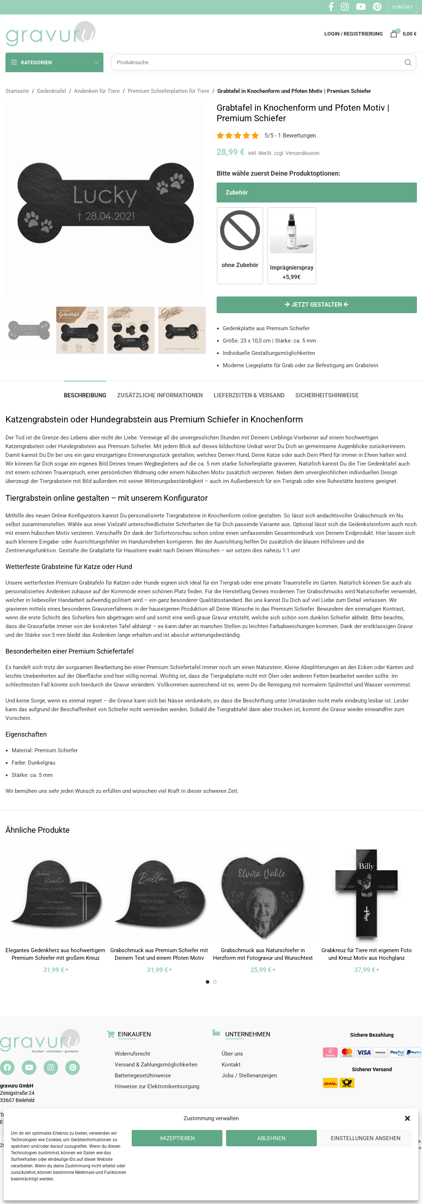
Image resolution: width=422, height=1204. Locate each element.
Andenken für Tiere (97, 91)
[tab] (85, 392)
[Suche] (264, 62)
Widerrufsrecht (132, 1054)
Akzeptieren (177, 1138)
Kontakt (231, 1064)
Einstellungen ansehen (366, 1138)
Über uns (232, 1054)
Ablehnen (271, 1138)
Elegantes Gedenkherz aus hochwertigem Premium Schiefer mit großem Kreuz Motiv (55, 958)
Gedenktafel (51, 91)
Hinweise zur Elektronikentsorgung (157, 1086)
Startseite (17, 91)
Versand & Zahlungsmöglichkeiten (156, 1064)
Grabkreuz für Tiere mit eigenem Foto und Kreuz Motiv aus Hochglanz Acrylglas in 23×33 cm (366, 958)
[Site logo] (50, 33)
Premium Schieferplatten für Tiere (168, 91)
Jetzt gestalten (316, 304)
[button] (407, 1118)
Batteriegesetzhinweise (143, 1075)
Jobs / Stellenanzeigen (249, 1075)
